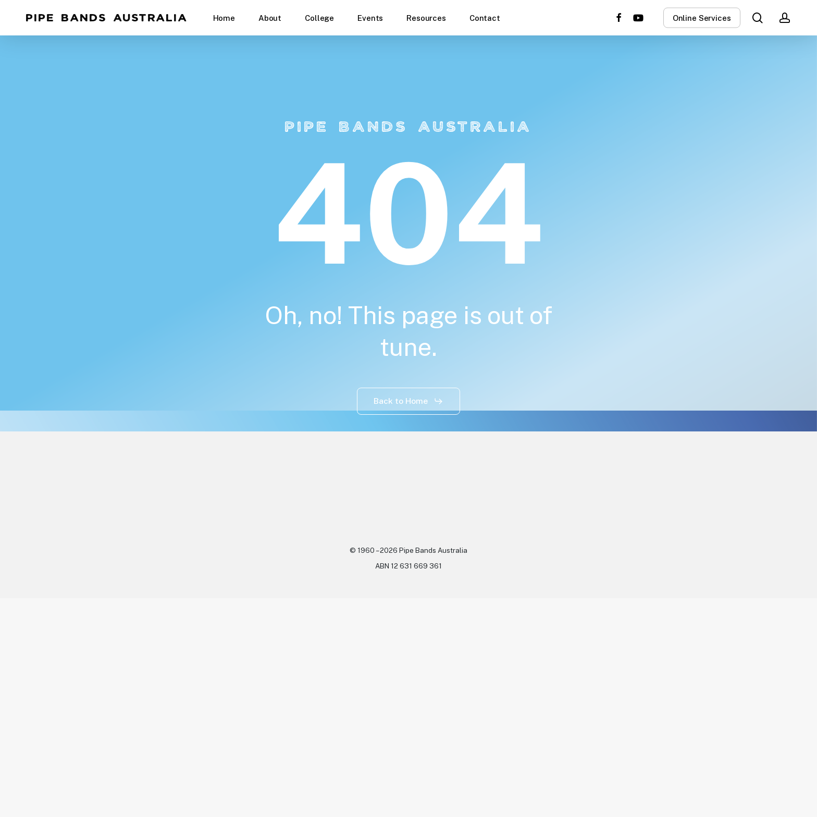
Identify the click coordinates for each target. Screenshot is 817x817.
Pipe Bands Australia (107, 18)
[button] (408, 401)
